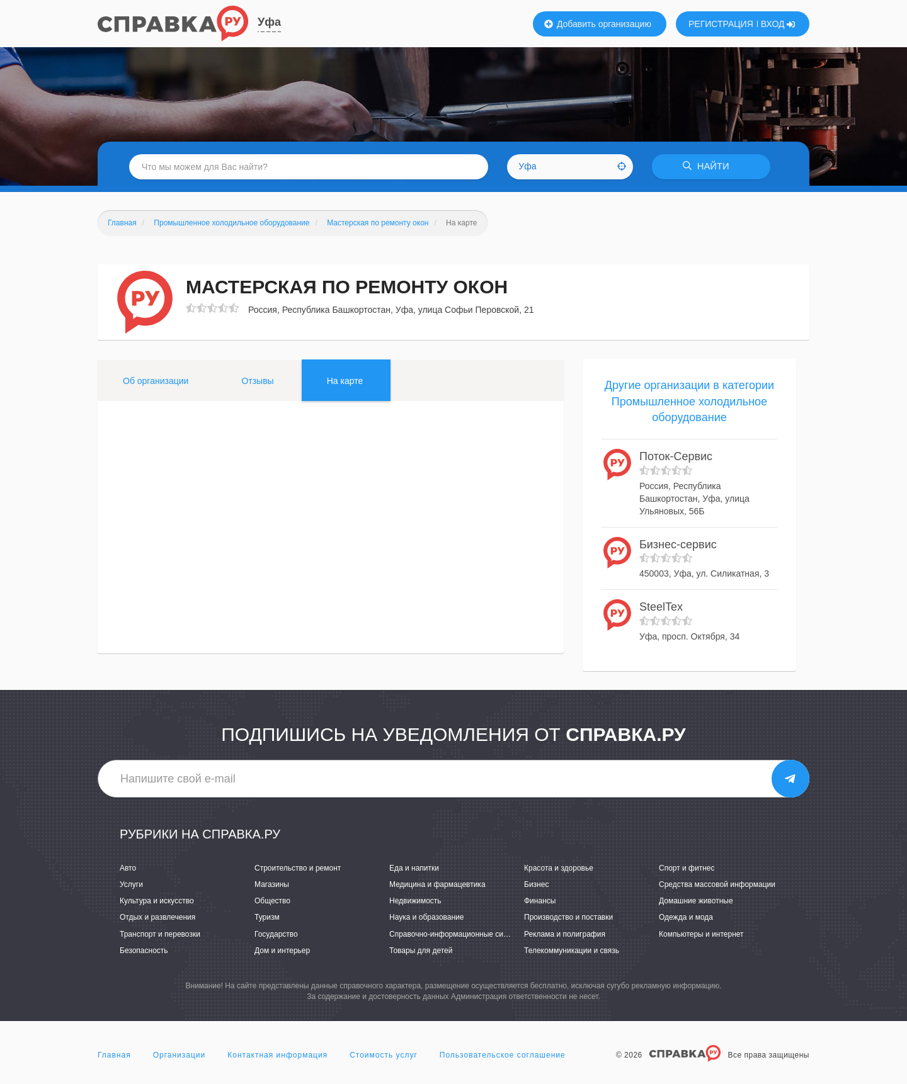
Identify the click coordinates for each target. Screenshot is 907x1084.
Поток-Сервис (675, 456)
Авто (128, 868)
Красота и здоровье (558, 868)
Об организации (155, 381)
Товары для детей (420, 950)
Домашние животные (696, 901)
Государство (276, 934)
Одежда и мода (686, 917)
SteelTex (661, 607)
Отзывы (257, 381)
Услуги (131, 884)
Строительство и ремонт (297, 868)
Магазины (271, 884)
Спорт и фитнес (687, 868)
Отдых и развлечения (157, 917)
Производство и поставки (568, 917)
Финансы (540, 901)
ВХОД (778, 24)
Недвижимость (415, 901)
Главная (114, 1055)
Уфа (269, 22)
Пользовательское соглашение (503, 1055)
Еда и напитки (414, 868)
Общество (272, 901)
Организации (179, 1055)
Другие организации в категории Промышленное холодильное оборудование (689, 401)
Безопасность (144, 950)
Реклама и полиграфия (564, 934)
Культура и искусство (157, 901)
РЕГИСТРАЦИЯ (720, 24)
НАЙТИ (708, 166)
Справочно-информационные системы (457, 934)
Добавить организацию (597, 24)
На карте (345, 381)
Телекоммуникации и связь (571, 950)
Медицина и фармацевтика (437, 884)
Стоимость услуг (384, 1055)
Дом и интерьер (282, 950)
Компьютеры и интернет (701, 934)
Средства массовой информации (717, 884)
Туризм (267, 917)
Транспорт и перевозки (160, 934)
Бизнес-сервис (678, 544)
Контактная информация (277, 1055)
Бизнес (536, 884)
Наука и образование (426, 917)
